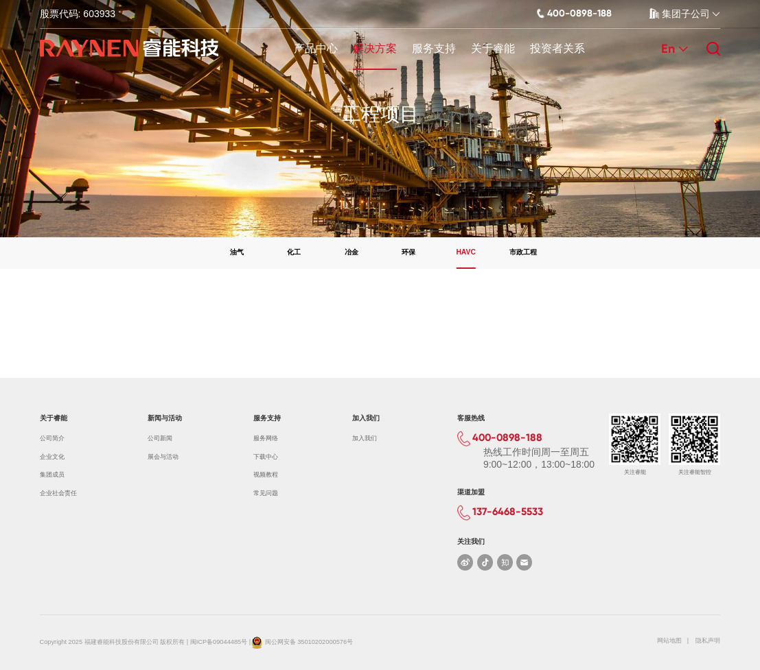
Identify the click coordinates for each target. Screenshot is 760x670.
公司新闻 (160, 438)
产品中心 (316, 48)
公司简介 (52, 438)
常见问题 (265, 493)
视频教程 (265, 474)
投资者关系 (557, 48)
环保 (408, 252)
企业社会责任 (58, 493)
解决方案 (375, 48)
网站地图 (669, 640)
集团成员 (52, 474)
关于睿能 (493, 48)
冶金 (351, 252)
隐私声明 (707, 640)
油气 (237, 252)
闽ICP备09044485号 (218, 642)
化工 (294, 252)
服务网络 (265, 438)
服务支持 (434, 48)
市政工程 (523, 252)
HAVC (466, 252)
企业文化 (52, 456)
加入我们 (364, 438)
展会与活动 (163, 456)
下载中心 (265, 456)
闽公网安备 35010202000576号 (309, 642)
